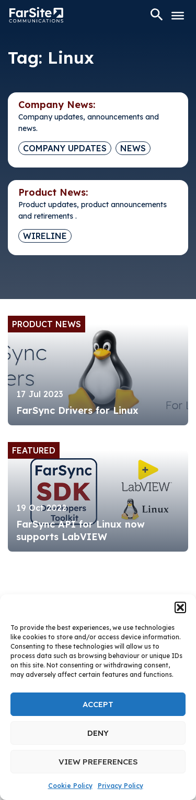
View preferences (98, 762)
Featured (33, 450)
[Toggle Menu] (177, 15)
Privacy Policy (120, 786)
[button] (180, 607)
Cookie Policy (70, 786)
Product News (46, 324)
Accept (98, 704)
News (133, 148)
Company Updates (65, 148)
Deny (98, 733)
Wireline (45, 236)
